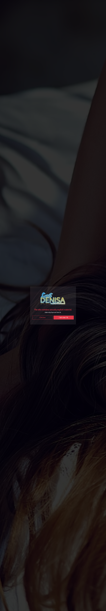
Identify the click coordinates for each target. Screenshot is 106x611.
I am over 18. (63, 317)
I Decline (42, 317)
